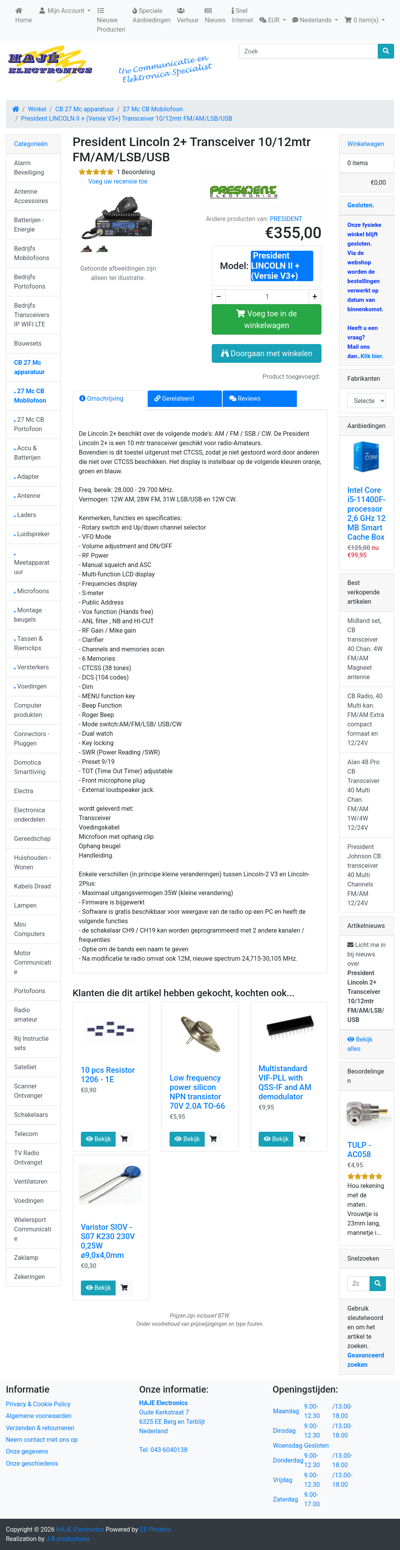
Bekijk (98, 1139)
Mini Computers (29, 929)
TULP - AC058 (359, 1149)
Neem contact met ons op (42, 1439)
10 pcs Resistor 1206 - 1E (108, 1074)
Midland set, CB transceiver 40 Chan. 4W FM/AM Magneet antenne (364, 649)
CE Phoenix (155, 1529)
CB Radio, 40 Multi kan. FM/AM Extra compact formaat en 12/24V (365, 719)
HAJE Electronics (80, 1529)
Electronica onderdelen (29, 814)
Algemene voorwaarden (38, 1416)
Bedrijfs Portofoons (29, 281)
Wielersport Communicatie (32, 1229)
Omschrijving (101, 398)
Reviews (245, 398)
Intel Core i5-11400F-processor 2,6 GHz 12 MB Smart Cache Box (366, 513)
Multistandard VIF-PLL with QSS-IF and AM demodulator (285, 1082)
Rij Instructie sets (31, 1043)
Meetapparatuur (32, 565)
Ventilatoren (31, 1181)
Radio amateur (25, 1014)
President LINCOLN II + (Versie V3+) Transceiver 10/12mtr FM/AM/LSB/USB (126, 118)
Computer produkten (28, 710)
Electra (23, 791)
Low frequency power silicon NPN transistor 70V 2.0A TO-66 (197, 1092)
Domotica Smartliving (30, 767)
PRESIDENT (286, 219)
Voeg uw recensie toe (118, 181)
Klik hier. (372, 356)
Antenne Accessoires (31, 196)
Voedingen (30, 686)
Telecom (26, 1134)
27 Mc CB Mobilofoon (153, 109)
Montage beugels (28, 614)
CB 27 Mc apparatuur (84, 109)
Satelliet (25, 1067)
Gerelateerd (174, 398)
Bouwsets (27, 343)
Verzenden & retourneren (40, 1428)
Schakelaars (31, 1114)
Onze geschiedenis (32, 1463)
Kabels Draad (32, 886)
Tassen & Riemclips (28, 643)
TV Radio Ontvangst (28, 1157)
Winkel (37, 109)
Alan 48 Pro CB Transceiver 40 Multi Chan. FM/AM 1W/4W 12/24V (363, 794)
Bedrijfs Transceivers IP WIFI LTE (31, 315)
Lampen (25, 905)
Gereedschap (32, 838)
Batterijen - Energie (29, 224)
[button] (272, 20)
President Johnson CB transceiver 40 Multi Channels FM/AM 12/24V (364, 875)
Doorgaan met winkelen (266, 353)
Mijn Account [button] (62, 10)
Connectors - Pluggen (31, 738)
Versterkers (31, 667)
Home (23, 15)
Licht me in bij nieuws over (366, 982)
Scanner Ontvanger (28, 1091)
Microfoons (31, 591)
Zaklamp (26, 1257)
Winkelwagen (365, 144)
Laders (25, 515)
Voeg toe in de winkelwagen (266, 319)
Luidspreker (32, 534)
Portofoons (29, 991)
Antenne (27, 495)
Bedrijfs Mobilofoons (31, 253)
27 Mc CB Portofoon (29, 424)
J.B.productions (68, 1539)
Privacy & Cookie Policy (38, 1404)
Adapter (26, 476)
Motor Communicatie (32, 962)
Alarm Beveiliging (29, 167)
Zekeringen (29, 1277)
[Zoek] (308, 51)
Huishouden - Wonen (32, 862)
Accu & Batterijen (27, 452)
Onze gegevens (27, 1451)
